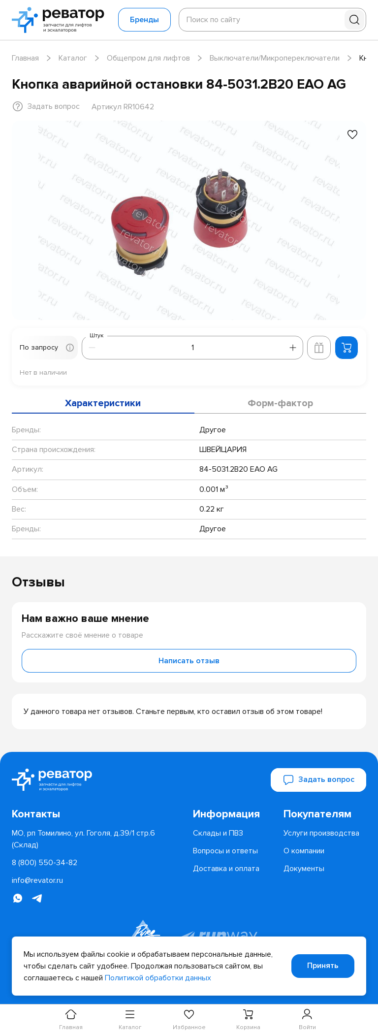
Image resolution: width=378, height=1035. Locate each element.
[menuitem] (234, 814)
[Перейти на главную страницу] (61, 20)
